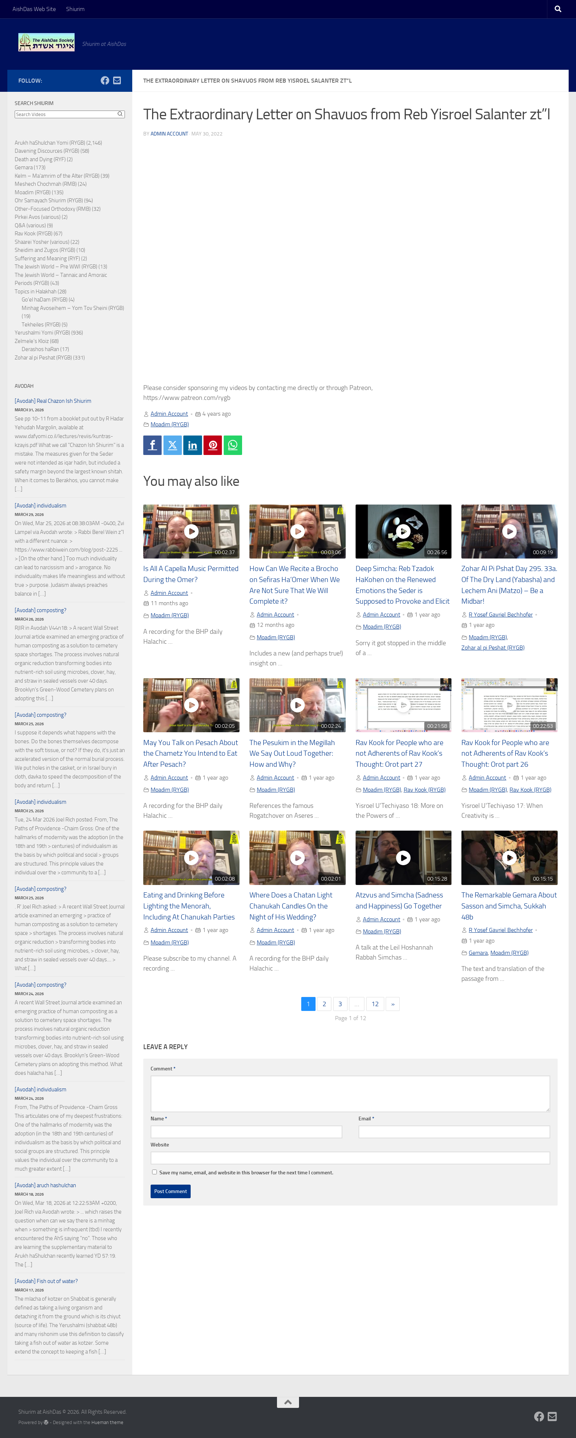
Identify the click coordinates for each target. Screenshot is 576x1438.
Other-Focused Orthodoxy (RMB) (53, 209)
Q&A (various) (30, 225)
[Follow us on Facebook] (105, 80)
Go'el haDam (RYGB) (45, 299)
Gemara (478, 952)
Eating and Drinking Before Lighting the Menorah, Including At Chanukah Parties (189, 906)
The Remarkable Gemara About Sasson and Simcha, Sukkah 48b (509, 906)
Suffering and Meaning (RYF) (47, 258)
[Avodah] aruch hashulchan (45, 1185)
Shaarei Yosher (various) (42, 242)
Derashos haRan (40, 349)
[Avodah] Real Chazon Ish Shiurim (53, 401)
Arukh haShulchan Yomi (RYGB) (50, 143)
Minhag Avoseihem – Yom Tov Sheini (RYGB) (73, 308)
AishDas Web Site (34, 9)
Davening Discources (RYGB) (47, 151)
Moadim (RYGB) (170, 424)
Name (159, 1119)
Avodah (24, 386)
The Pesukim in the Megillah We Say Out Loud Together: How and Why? (292, 753)
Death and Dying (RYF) (40, 159)
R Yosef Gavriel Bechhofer (501, 614)
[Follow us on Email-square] (116, 80)
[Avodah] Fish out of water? (46, 1281)
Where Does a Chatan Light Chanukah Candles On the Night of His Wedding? (290, 906)
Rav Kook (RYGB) (425, 789)
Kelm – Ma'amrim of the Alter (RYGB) (57, 176)
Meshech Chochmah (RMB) (46, 184)
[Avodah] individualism (40, 505)
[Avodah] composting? (40, 610)
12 (375, 1004)
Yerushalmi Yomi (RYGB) (42, 332)
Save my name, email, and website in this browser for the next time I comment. (246, 1173)
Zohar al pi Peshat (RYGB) (493, 647)
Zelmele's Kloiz (32, 341)
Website (160, 1145)
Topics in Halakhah (36, 291)
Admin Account (169, 134)
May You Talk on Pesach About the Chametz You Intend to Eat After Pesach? (190, 753)
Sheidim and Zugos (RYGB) (45, 250)
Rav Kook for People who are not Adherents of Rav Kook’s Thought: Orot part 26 (505, 753)
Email (366, 1119)
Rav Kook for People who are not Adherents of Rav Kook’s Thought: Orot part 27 (399, 753)
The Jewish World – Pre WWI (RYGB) (56, 266)
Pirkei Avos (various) (38, 217)
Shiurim (75, 9)
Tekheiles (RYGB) (41, 324)
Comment (163, 1069)
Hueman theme (107, 1422)
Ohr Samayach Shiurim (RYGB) (49, 200)
